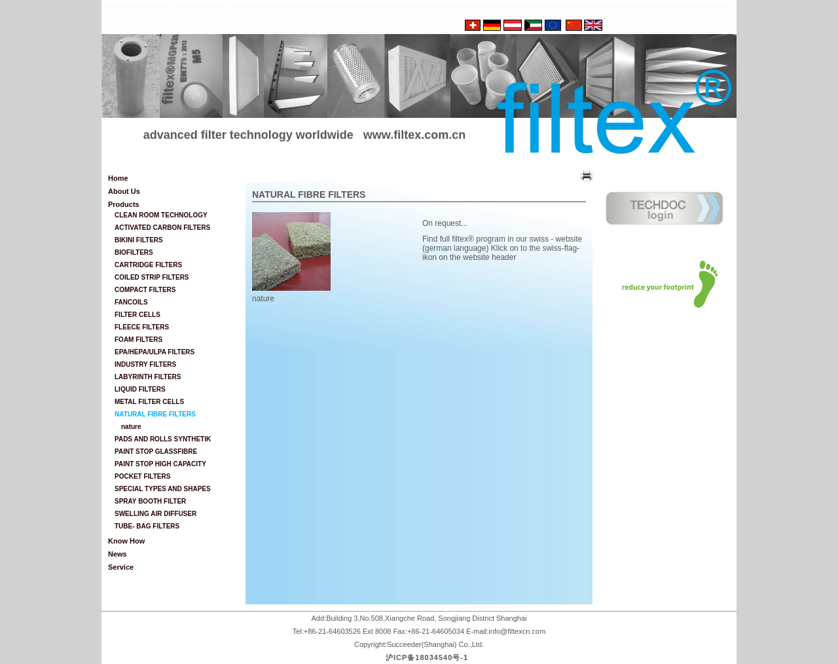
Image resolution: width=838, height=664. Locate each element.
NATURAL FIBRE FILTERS (155, 414)
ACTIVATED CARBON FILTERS (162, 227)
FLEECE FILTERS (142, 327)
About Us (124, 191)
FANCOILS (131, 302)
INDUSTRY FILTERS (145, 364)
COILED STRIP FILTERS (152, 277)
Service (121, 567)
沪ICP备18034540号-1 (427, 657)
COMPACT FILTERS (145, 289)
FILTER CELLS (137, 314)
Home (118, 178)
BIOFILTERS (134, 252)
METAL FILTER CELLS (149, 401)
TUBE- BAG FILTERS (147, 526)
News (117, 554)
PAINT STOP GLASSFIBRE (156, 451)
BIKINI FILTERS (139, 240)
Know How (126, 541)
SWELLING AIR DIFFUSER (155, 513)
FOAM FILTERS (138, 339)
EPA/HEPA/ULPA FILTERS (154, 352)
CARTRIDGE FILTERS (148, 264)
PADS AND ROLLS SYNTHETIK (163, 439)
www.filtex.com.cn (414, 134)
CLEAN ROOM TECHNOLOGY (161, 215)
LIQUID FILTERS (140, 389)
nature (131, 426)
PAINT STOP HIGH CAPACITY (160, 464)
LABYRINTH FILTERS (148, 376)
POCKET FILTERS (142, 476)
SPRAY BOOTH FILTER (150, 501)
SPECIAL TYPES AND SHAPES (163, 488)
